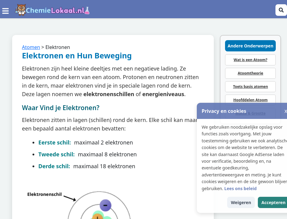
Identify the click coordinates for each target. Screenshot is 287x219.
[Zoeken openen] (281, 10)
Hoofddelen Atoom (250, 100)
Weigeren (253, 202)
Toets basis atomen (250, 86)
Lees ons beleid (253, 188)
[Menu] (5, 10)
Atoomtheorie (250, 73)
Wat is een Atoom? (250, 59)
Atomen (31, 47)
